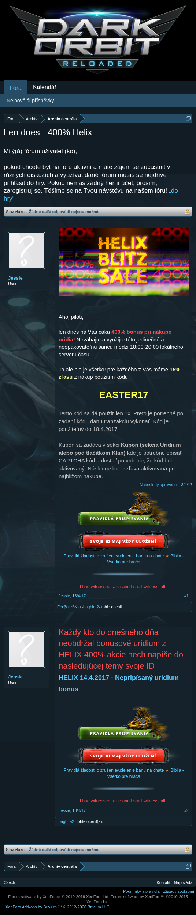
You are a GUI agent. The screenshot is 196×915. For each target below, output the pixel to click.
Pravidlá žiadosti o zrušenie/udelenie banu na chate (113, 556)
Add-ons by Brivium (58, 907)
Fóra (16, 88)
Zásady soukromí (178, 891)
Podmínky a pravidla (141, 891)
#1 (186, 596)
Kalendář (44, 87)
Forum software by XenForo (59, 897)
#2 (186, 810)
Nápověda (183, 882)
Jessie (15, 278)
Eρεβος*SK (67, 607)
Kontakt (163, 882)
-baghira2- (91, 607)
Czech (9, 882)
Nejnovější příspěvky (30, 100)
